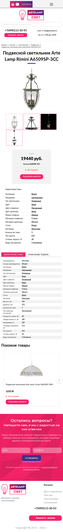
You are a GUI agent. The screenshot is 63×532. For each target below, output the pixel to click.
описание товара (38, 255)
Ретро (34, 225)
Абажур (35, 215)
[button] (59, 381)
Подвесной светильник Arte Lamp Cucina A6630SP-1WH (29, 385)
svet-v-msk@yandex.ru (47, 31)
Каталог (12, 45)
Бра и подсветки (53, 491)
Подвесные (35, 45)
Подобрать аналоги (31, 176)
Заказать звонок (16, 35)
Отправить (31, 458)
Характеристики (13, 255)
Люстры (48, 495)
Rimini (34, 194)
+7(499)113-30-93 (16, 30)
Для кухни (36, 229)
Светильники (23, 45)
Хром (34, 205)
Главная (4, 45)
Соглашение (50, 502)
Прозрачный (37, 208)
